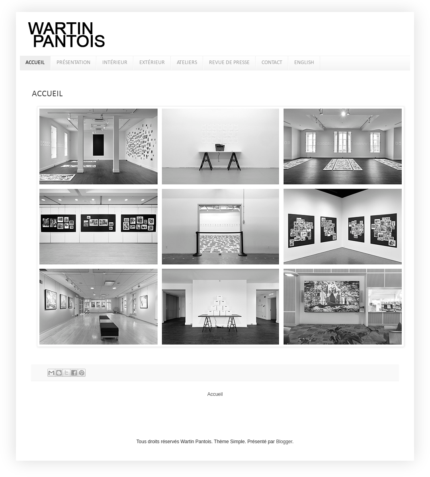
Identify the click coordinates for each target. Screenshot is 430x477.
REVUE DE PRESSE (229, 63)
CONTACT (272, 63)
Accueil (215, 394)
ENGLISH (304, 63)
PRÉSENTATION (73, 63)
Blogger (284, 441)
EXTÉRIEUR (152, 63)
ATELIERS (187, 63)
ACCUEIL (35, 63)
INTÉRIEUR (114, 63)
